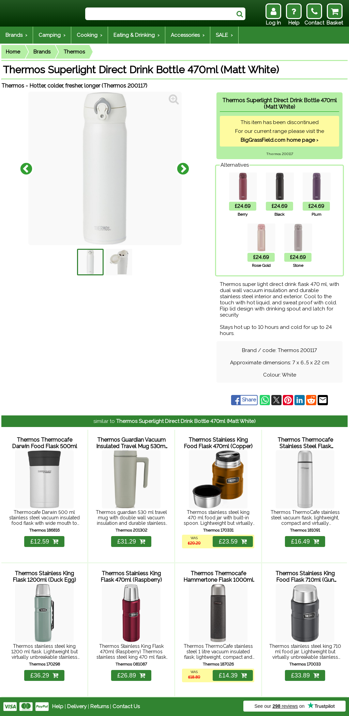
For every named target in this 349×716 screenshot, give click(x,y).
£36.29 (44, 675)
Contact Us (126, 706)
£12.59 (44, 541)
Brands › (16, 35)
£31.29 (131, 541)
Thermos (74, 52)
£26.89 (131, 675)
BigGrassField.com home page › (279, 140)
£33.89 (305, 675)
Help (57, 706)
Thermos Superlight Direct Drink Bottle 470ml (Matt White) (186, 421)
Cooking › (89, 35)
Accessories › (187, 35)
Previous (26, 168)
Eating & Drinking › (136, 35)
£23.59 (233, 541)
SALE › (224, 35)
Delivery (77, 706)
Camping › (52, 35)
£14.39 (233, 675)
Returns (99, 706)
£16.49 (305, 541)
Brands (41, 52)
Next (183, 168)
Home (13, 52)
